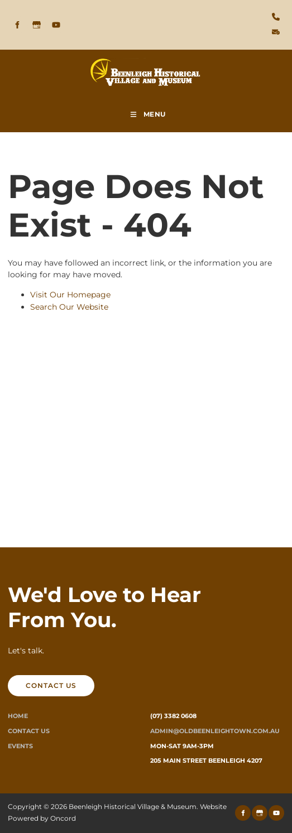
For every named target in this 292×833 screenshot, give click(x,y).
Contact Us (29, 731)
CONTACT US (33, 681)
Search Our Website (69, 307)
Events (20, 746)
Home (18, 716)
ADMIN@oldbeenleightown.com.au (215, 731)
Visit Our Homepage (70, 295)
